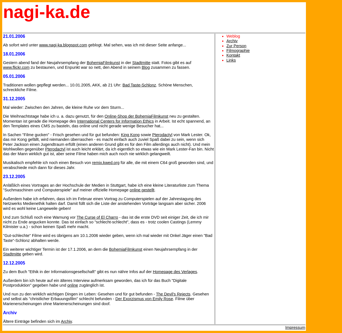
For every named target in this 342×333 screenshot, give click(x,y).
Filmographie (238, 50)
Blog (146, 67)
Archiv (66, 321)
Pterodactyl (162, 135)
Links (231, 60)
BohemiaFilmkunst (103, 62)
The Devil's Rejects (173, 294)
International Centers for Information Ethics (115, 121)
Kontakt (233, 55)
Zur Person (236, 46)
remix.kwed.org (105, 162)
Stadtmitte (141, 62)
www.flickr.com (16, 67)
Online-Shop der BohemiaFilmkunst (136, 116)
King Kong (130, 135)
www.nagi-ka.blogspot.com (63, 45)
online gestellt (142, 190)
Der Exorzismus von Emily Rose (144, 299)
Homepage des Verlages (175, 271)
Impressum (295, 327)
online (72, 285)
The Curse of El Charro (97, 217)
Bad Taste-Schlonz (139, 85)
